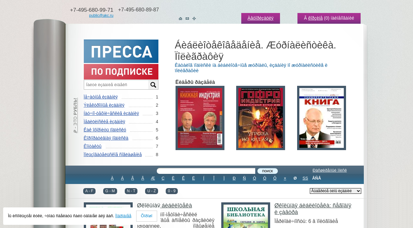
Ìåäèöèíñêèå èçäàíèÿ (104, 121)
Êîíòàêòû (93, 146)
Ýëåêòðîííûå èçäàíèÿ (104, 105)
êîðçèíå (315, 18)
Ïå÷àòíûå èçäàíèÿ (101, 96)
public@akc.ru (101, 15)
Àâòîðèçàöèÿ (261, 18)
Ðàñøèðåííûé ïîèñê (330, 170)
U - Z (151, 191)
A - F (89, 191)
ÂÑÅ (316, 178)
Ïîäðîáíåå (123, 215)
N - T (131, 191)
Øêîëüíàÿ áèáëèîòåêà (164, 205)
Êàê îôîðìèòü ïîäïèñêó (105, 129)
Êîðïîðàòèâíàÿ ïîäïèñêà (106, 138)
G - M (110, 191)
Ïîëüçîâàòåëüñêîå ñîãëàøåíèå (113, 154)
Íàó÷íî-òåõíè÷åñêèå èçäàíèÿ (111, 113)
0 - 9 (172, 191)
